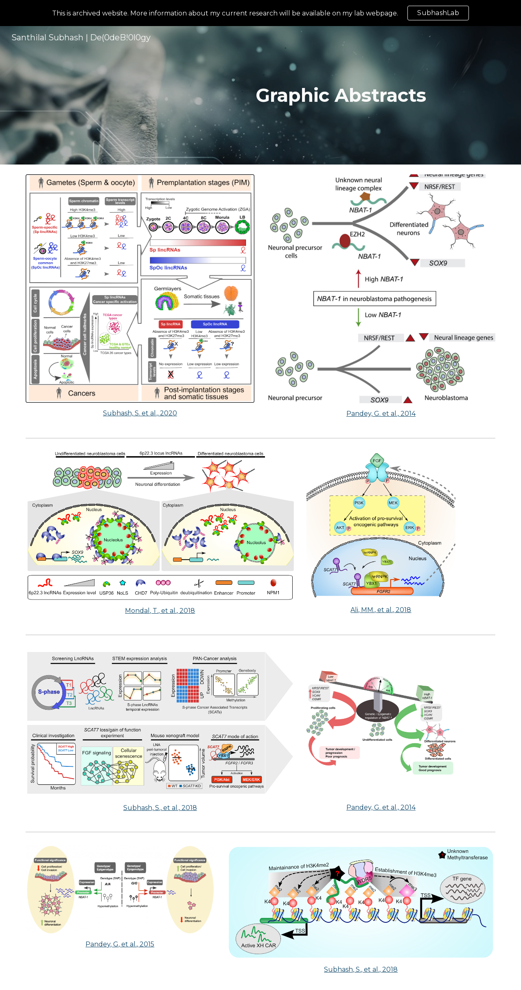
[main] (340, 95)
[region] (260, 13)
